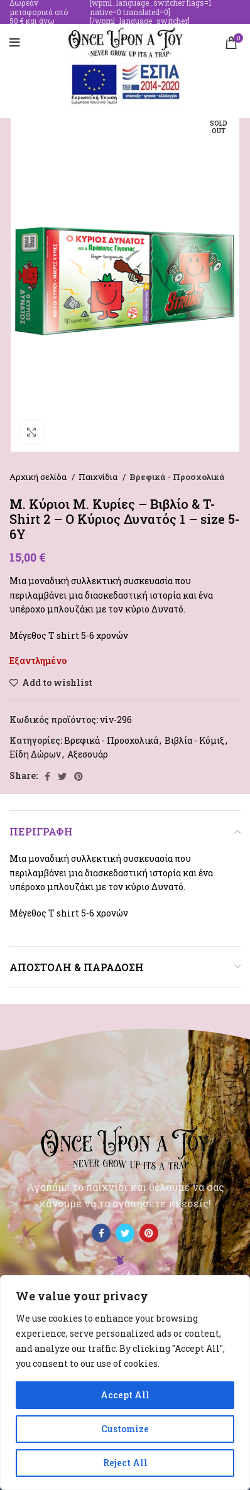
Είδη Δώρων (35, 754)
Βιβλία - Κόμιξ (194, 740)
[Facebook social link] (47, 776)
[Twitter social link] (62, 776)
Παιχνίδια (99, 476)
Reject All (125, 1463)
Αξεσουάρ (87, 754)
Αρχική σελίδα (38, 476)
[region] (125, 1382)
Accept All (125, 1395)
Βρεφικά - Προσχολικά (176, 476)
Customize (125, 1429)
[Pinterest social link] (78, 776)
